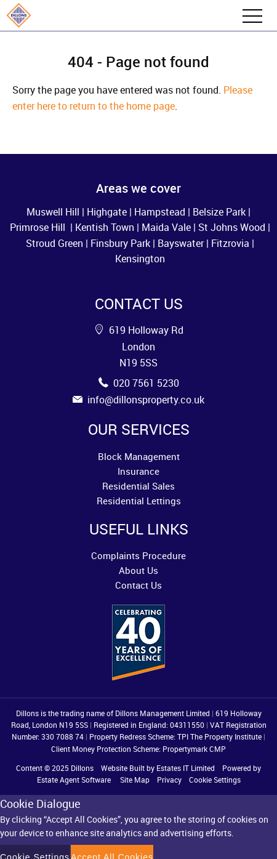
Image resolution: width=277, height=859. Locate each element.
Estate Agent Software (74, 779)
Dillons (82, 768)
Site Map (135, 779)
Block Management (139, 456)
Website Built (123, 768)
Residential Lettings (139, 500)
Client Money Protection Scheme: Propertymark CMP (138, 749)
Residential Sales (138, 486)
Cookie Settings (215, 779)
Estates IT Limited (185, 768)
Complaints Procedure (138, 555)
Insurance (138, 471)
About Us (138, 570)
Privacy (169, 779)
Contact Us (138, 585)
